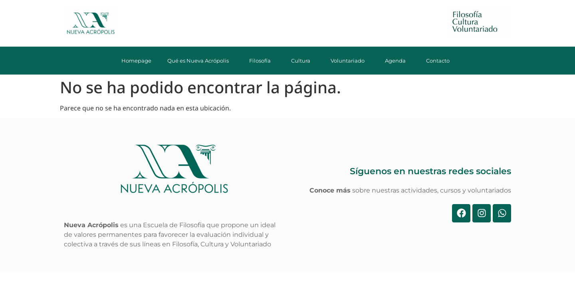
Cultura (303, 61)
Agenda (397, 61)
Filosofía (262, 61)
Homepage (136, 60)
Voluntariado (350, 61)
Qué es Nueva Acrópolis (200, 61)
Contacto (440, 61)
